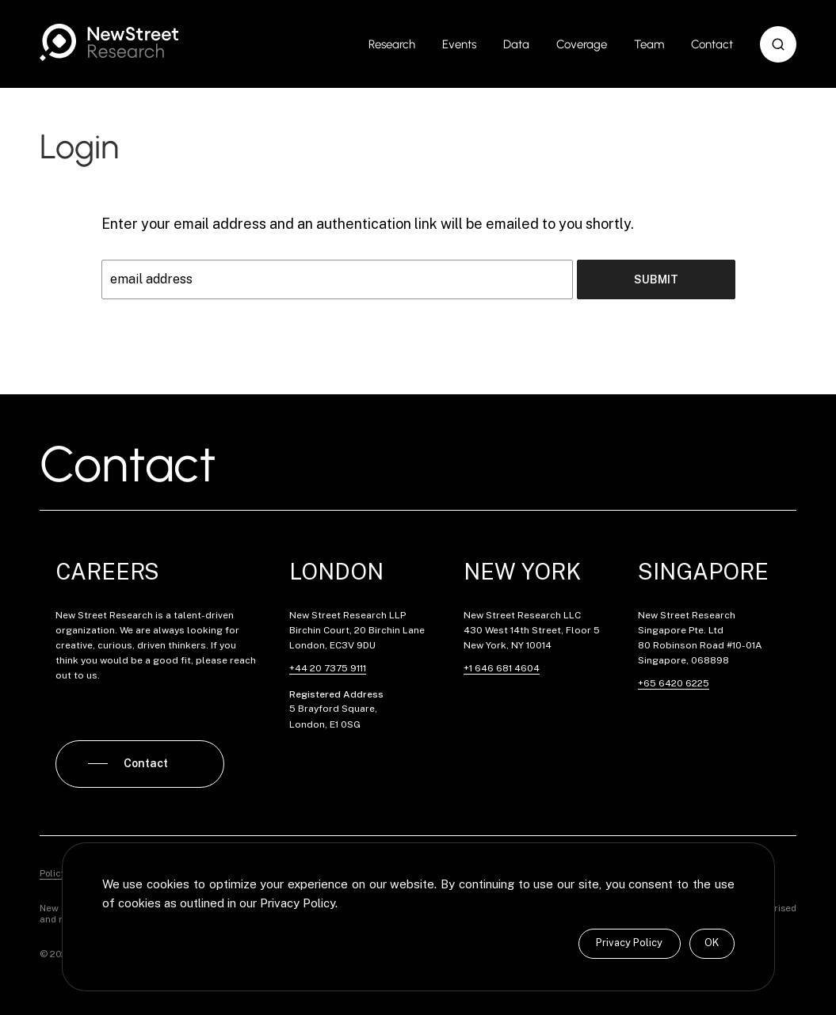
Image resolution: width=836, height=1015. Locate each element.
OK (711, 942)
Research (391, 44)
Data (516, 44)
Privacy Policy (629, 942)
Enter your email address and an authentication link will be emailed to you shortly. (367, 223)
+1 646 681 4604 (502, 668)
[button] (778, 44)
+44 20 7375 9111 (327, 668)
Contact (712, 44)
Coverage (581, 44)
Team (649, 44)
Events (459, 44)
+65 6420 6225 (673, 683)
